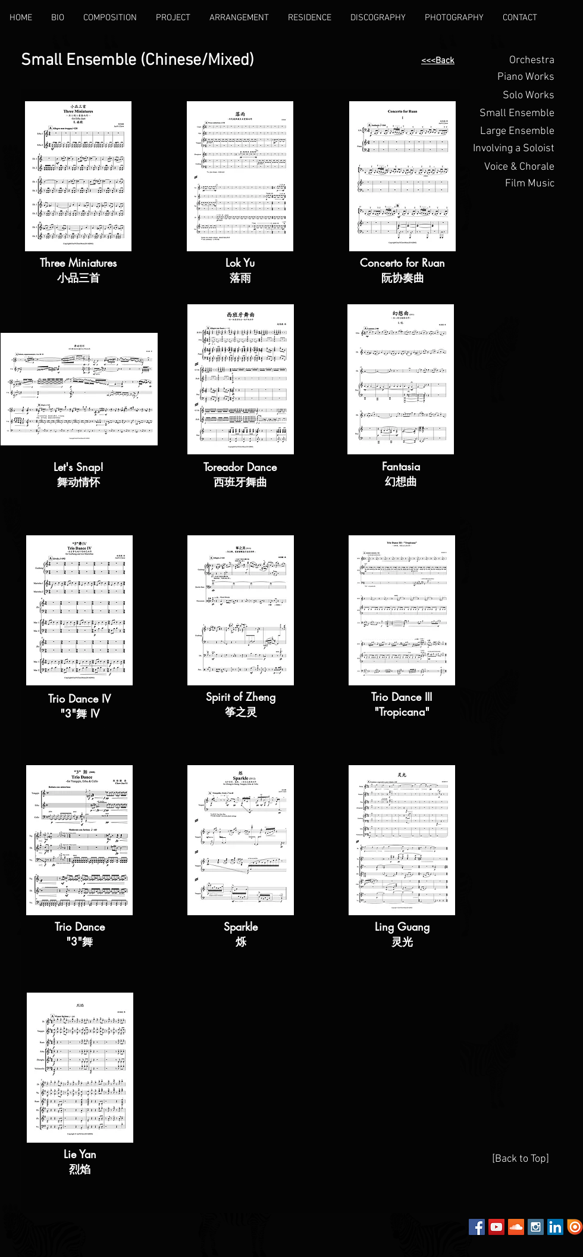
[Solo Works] (512, 96)
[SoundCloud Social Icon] (516, 1227)
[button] (512, 77)
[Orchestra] (512, 61)
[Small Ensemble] (512, 114)
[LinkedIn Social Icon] (555, 1227)
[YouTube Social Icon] (496, 1227)
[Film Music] (512, 184)
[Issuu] (575, 1227)
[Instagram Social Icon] (536, 1227)
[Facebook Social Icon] (477, 1227)
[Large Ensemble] (512, 132)
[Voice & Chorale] (512, 167)
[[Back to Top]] (520, 1159)
